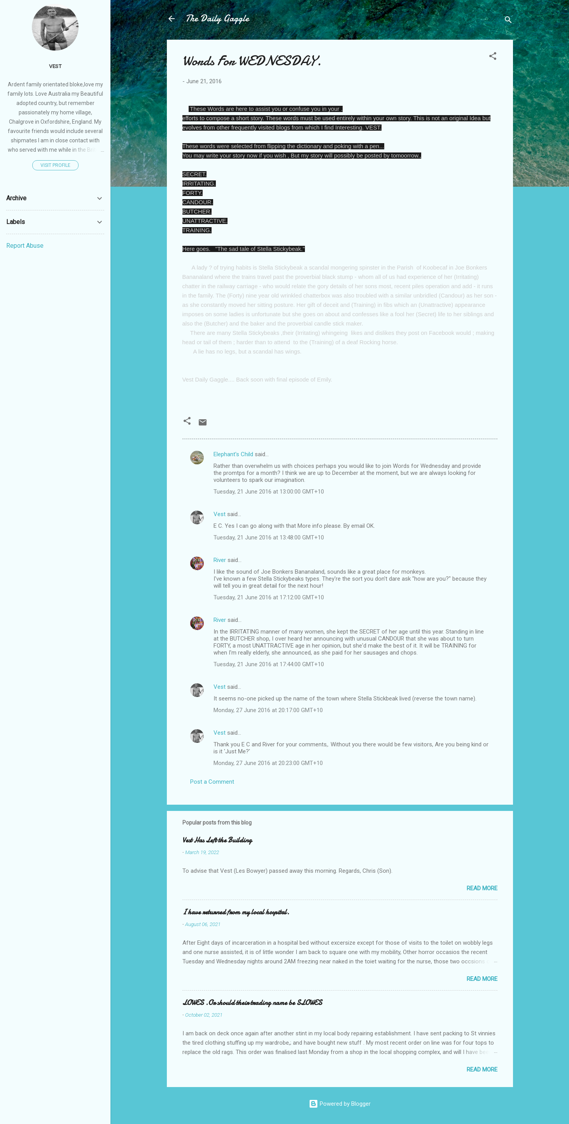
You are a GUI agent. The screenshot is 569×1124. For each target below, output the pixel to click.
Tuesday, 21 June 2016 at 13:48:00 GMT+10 (269, 537)
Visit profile (55, 165)
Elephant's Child (233, 454)
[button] (492, 57)
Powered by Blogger (340, 1103)
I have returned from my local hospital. (235, 912)
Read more (482, 888)
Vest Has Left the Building (217, 840)
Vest (220, 514)
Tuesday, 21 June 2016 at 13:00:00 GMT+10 (269, 491)
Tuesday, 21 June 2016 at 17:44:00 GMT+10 (269, 664)
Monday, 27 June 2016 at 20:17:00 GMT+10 (268, 710)
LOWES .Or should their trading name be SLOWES (252, 1003)
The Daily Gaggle (217, 18)
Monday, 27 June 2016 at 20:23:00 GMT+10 (268, 763)
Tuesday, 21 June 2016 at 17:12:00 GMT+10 (269, 597)
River (220, 560)
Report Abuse (25, 245)
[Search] (508, 21)
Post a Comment (212, 781)
